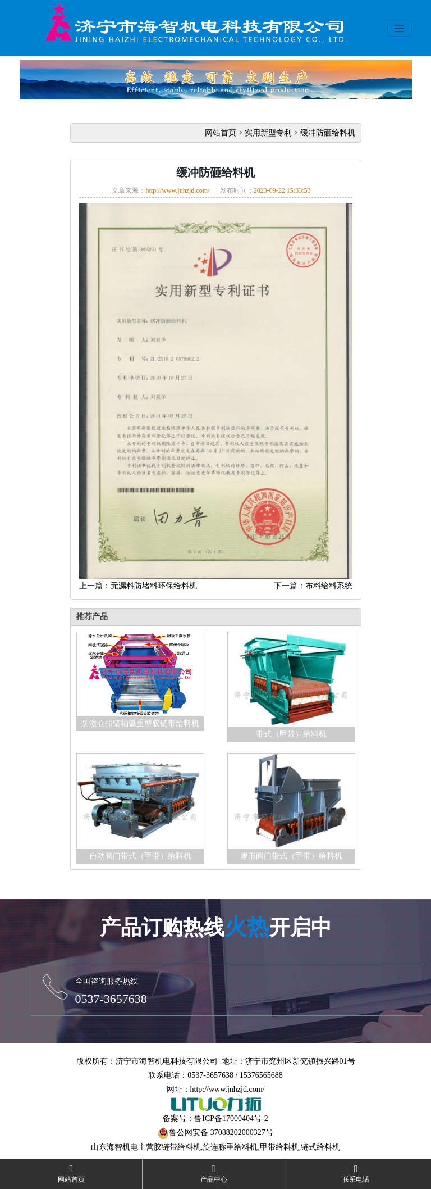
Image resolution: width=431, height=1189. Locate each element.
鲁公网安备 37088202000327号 (221, 1132)
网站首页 (220, 133)
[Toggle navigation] (399, 28)
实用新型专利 (268, 133)
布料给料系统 (328, 586)
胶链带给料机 (177, 1147)
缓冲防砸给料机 (327, 133)
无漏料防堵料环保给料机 (154, 586)
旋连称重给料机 (230, 1147)
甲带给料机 (279, 1147)
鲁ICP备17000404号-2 (231, 1118)
